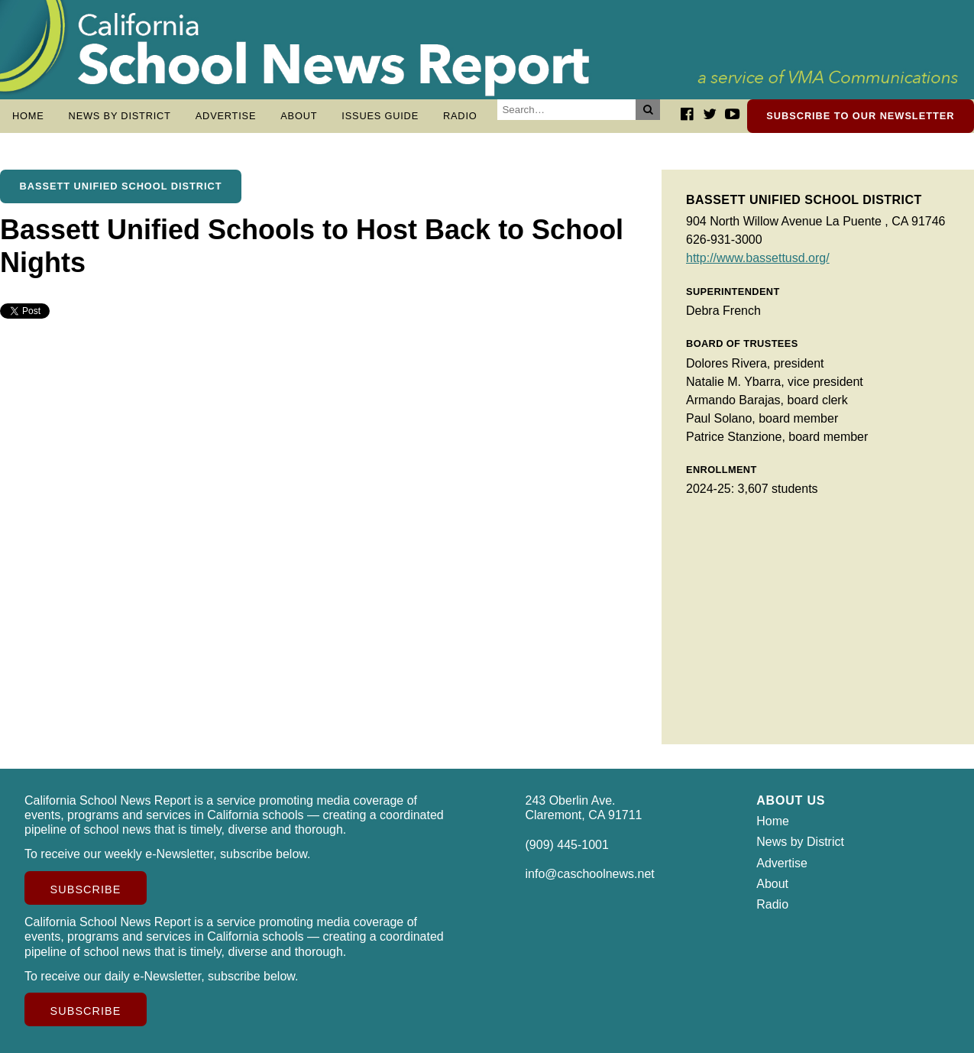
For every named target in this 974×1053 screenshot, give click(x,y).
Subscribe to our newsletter (860, 116)
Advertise (226, 116)
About (298, 116)
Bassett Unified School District (121, 186)
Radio (460, 116)
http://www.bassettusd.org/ (758, 257)
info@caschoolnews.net (590, 873)
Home (28, 116)
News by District (120, 116)
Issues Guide (380, 116)
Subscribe (85, 889)
